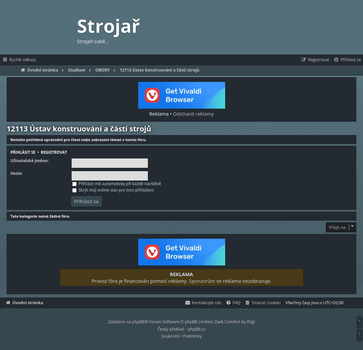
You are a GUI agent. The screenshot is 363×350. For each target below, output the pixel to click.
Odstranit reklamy (193, 113)
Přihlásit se (22, 152)
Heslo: (16, 173)
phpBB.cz (196, 329)
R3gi (251, 322)
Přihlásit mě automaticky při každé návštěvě (116, 184)
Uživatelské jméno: (29, 160)
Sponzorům (202, 280)
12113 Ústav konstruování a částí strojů (79, 128)
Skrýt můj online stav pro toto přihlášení (113, 190)
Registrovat (54, 152)
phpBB (138, 322)
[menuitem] (347, 60)
